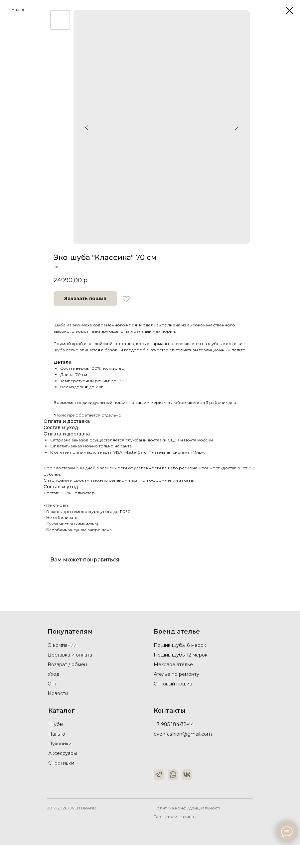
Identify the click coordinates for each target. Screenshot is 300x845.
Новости (58, 693)
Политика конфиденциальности (188, 807)
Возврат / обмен (67, 664)
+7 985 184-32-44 (174, 724)
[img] (159, 774)
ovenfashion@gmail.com (183, 734)
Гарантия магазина (174, 816)
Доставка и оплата (70, 655)
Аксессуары (62, 753)
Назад (18, 9)
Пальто (56, 734)
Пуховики (60, 744)
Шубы (55, 724)
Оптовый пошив (173, 684)
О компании (62, 645)
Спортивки (61, 763)
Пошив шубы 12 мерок (181, 655)
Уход (54, 674)
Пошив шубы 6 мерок (180, 645)
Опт (52, 684)
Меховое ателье (173, 664)
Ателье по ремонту (176, 674)
